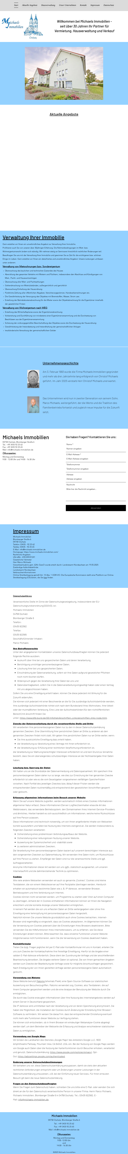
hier (45, 577)
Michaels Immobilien (64, 1115)
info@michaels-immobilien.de (20, 449)
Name (69, 444)
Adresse (69, 475)
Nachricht (70, 485)
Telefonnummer (73, 464)
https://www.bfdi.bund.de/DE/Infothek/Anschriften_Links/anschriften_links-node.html (63, 717)
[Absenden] (96, 508)
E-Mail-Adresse (73, 454)
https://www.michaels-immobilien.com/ (41, 552)
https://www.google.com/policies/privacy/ (71, 1052)
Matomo (41, 981)
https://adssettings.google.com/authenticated (41, 1056)
